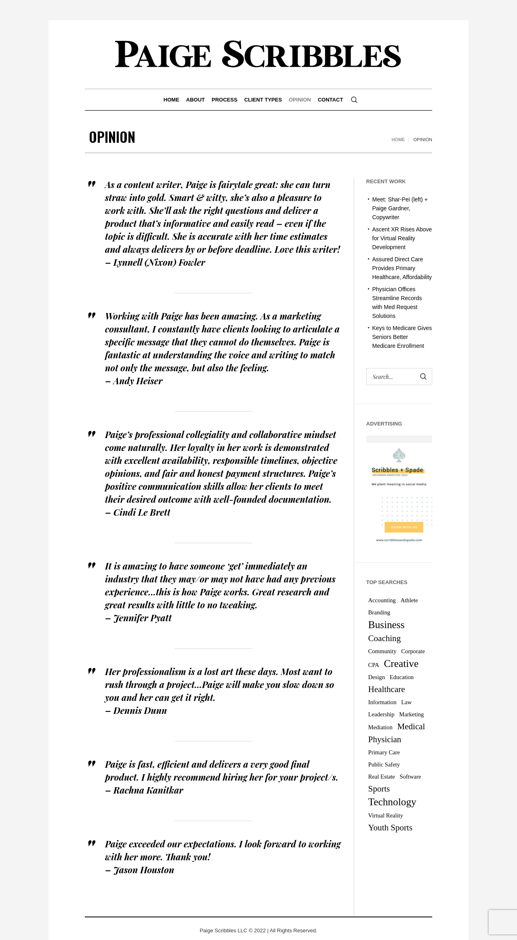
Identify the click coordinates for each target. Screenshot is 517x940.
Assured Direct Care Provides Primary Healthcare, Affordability (402, 268)
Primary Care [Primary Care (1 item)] (384, 752)
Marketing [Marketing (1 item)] (411, 714)
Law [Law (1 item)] (406, 702)
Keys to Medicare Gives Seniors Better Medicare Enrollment (402, 337)
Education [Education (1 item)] (402, 677)
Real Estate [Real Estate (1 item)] (381, 776)
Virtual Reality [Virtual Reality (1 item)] (386, 815)
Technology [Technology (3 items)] (392, 801)
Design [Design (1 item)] (376, 677)
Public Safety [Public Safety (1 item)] (384, 764)
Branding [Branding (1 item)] (379, 612)
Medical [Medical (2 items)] (411, 726)
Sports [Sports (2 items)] (379, 789)
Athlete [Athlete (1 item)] (409, 600)
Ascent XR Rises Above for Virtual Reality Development (402, 238)
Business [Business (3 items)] (386, 624)
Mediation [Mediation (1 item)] (380, 727)
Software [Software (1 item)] (410, 776)
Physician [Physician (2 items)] (384, 739)
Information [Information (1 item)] (382, 702)
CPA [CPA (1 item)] (373, 665)
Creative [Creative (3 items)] (401, 663)
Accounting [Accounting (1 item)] (382, 600)
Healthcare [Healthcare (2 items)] (386, 689)
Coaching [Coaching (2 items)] (384, 638)
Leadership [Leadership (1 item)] (381, 714)
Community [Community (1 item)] (382, 651)
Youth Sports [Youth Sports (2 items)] (390, 827)
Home (398, 139)
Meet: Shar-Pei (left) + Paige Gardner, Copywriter (400, 208)
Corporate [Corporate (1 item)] (413, 651)
